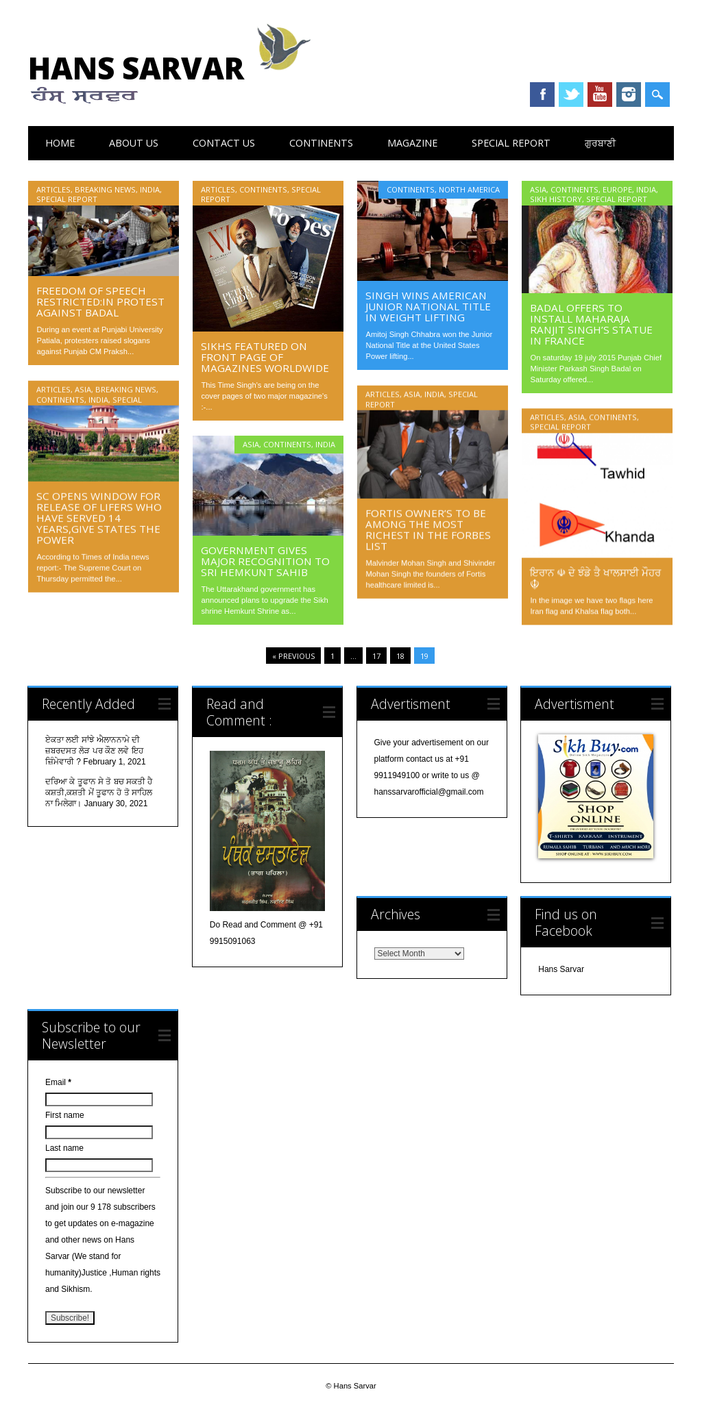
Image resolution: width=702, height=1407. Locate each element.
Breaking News (105, 189)
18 (400, 656)
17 (376, 656)
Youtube (600, 94)
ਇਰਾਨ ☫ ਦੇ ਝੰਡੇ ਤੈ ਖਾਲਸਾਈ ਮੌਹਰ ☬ (595, 577)
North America (469, 189)
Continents (321, 142)
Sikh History (556, 199)
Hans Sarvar (175, 77)
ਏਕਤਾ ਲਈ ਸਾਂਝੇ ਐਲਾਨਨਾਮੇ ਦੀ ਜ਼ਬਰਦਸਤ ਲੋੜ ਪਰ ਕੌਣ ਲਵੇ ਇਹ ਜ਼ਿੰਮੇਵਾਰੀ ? (94, 751)
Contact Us (224, 142)
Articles (53, 189)
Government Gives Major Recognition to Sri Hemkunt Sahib (265, 561)
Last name (64, 1148)
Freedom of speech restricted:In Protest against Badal (100, 301)
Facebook (542, 94)
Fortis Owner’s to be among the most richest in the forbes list (428, 529)
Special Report (511, 142)
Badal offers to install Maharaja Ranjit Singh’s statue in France (591, 324)
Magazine (412, 142)
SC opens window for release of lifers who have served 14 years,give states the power (99, 517)
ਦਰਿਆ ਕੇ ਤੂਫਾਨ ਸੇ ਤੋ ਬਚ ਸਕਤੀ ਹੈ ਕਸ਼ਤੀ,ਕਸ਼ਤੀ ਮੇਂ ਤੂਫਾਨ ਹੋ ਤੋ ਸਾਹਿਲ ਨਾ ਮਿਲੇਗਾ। (98, 792)
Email (58, 1082)
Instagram (628, 94)
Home (60, 142)
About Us (133, 142)
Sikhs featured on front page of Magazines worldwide (265, 357)
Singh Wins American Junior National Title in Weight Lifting (428, 306)
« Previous (293, 656)
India (150, 189)
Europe (617, 189)
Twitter (571, 94)
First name (64, 1115)
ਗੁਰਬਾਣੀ (600, 142)
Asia (538, 189)
